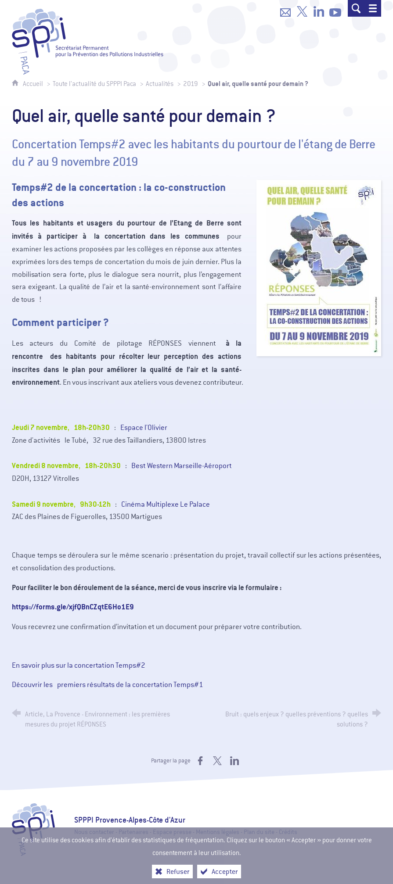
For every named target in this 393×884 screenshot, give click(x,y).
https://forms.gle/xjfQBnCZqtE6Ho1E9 (73, 607)
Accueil (33, 84)
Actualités (159, 84)
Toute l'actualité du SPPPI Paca (94, 84)
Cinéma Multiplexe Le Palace (165, 504)
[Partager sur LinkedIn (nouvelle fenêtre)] (234, 760)
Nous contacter (94, 832)
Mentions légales (217, 832)
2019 (190, 84)
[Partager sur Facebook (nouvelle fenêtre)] (200, 760)
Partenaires (133, 832)
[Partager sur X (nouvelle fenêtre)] (217, 760)
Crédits (288, 832)
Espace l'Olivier (143, 427)
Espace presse (172, 832)
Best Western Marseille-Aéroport (181, 465)
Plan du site (259, 832)
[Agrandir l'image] (318, 267)
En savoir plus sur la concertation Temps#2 (78, 665)
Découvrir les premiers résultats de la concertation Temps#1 (107, 684)
